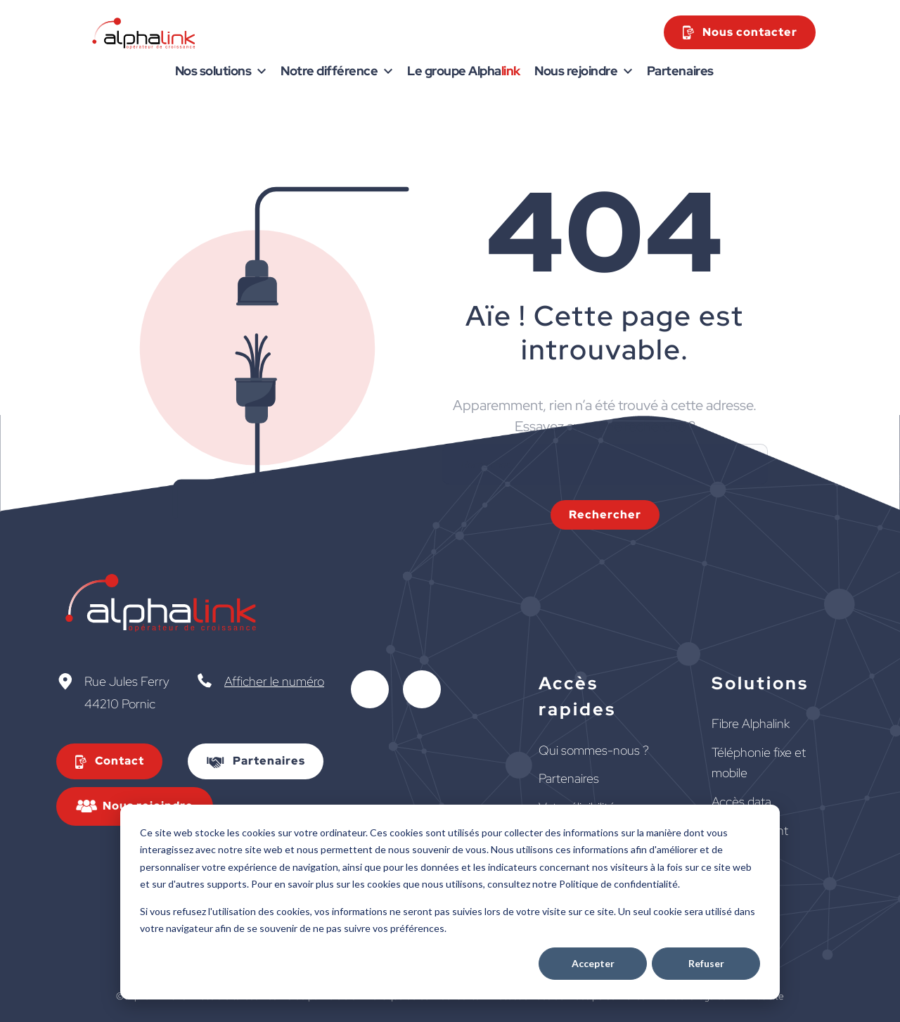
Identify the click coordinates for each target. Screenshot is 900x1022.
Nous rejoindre (575, 71)
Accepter (593, 963)
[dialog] (450, 902)
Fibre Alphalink (751, 723)
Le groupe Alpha (463, 71)
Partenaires (680, 71)
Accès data (741, 801)
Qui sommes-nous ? (594, 750)
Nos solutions (213, 71)
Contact (119, 760)
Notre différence (329, 71)
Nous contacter (749, 32)
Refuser (706, 963)
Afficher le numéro (274, 681)
